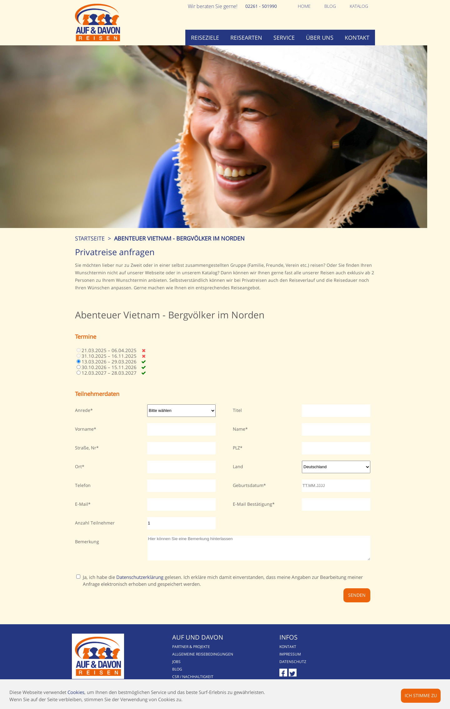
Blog (330, 6)
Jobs (178, 674)
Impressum (294, 666)
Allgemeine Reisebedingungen (204, 666)
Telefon (83, 493)
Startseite (90, 246)
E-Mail (81, 512)
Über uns (319, 37)
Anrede (82, 418)
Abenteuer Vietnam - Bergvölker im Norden (179, 246)
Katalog (359, 6)
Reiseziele (205, 37)
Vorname (84, 437)
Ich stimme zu (421, 695)
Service (284, 37)
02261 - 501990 (261, 6)
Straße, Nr (85, 455)
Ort (78, 474)
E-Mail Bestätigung (252, 512)
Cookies (76, 692)
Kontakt (357, 37)
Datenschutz (296, 674)
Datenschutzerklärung (139, 589)
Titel (237, 418)
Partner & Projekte (193, 659)
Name (239, 437)
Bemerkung (87, 549)
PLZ (236, 455)
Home (304, 6)
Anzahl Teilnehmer (95, 531)
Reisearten (246, 37)
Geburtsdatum (248, 493)
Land (238, 474)
